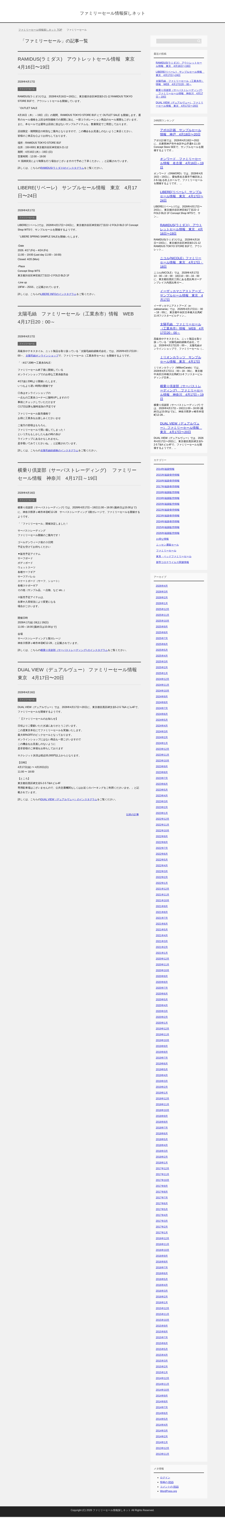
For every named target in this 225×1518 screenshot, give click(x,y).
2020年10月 (162, 971)
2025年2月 (162, 668)
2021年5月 (162, 930)
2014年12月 (162, 1379)
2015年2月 (162, 1367)
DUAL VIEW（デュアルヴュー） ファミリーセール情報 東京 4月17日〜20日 (181, 429)
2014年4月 (162, 1426)
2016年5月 (162, 1280)
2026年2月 (162, 598)
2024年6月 (162, 715)
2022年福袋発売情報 (167, 511)
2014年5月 (162, 1420)
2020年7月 (162, 989)
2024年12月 (162, 680)
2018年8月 (162, 1123)
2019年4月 (162, 1076)
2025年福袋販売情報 (167, 528)
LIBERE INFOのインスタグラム (58, 295)
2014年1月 (162, 1443)
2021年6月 (162, 925)
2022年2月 (162, 878)
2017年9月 (162, 1187)
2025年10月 (162, 622)
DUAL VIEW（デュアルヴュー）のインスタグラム (68, 800)
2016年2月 (162, 1297)
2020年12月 (162, 960)
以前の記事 (132, 815)
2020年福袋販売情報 (167, 505)
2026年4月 (162, 587)
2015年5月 (162, 1350)
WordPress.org (168, 1492)
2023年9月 (162, 767)
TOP (40, 31)
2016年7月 (162, 1268)
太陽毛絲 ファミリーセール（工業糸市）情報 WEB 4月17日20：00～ (182, 330)
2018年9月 (162, 1117)
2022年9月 (162, 837)
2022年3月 (162, 872)
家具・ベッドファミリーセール (174, 557)
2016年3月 (162, 1292)
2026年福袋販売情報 (167, 534)
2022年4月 (162, 866)
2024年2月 (162, 738)
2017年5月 (162, 1210)
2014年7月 (162, 1408)
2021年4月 (162, 936)
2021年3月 (162, 942)
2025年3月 (162, 662)
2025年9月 (162, 627)
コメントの (169, 1488)
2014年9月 (162, 1396)
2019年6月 (162, 1064)
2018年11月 (162, 1105)
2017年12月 (162, 1169)
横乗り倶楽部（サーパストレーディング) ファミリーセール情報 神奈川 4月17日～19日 (179, 94)
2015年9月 (162, 1327)
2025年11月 (162, 616)
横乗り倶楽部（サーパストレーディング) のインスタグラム (74, 651)
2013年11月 (162, 1455)
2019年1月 (162, 1094)
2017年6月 (162, 1204)
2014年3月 (162, 1431)
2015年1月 (162, 1373)
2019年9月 (162, 1047)
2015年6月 (162, 1344)
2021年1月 (162, 954)
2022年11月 (162, 826)
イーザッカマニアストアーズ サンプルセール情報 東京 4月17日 (182, 296)
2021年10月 (162, 901)
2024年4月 (162, 726)
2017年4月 (162, 1216)
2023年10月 (162, 761)
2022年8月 (162, 843)
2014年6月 (162, 1414)
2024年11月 (162, 686)
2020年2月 (162, 1018)
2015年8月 (162, 1332)
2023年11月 (162, 756)
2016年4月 (162, 1286)
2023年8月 (162, 773)
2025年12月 (162, 610)
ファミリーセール (27, 90)
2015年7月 (162, 1338)
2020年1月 (162, 1024)
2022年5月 (162, 860)
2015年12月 (162, 1309)
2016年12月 (162, 1239)
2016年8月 (162, 1262)
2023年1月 (162, 814)
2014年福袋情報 (165, 470)
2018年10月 (162, 1111)
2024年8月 (162, 703)
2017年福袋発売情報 (167, 487)
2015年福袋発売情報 (167, 476)
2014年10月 (162, 1391)
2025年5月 (162, 651)
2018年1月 (162, 1163)
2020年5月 (162, 1000)
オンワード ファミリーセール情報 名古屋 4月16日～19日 (182, 164)
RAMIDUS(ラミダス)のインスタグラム (62, 169)
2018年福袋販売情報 (167, 493)
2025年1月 (162, 674)
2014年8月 (162, 1402)
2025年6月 (162, 645)
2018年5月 (162, 1140)
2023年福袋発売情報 (167, 516)
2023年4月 (162, 796)
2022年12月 (162, 820)
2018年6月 (162, 1134)
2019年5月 (162, 1070)
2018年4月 (162, 1146)
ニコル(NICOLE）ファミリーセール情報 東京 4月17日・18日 (181, 263)
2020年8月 (162, 983)
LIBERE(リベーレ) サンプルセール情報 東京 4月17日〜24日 (181, 197)
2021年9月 (162, 907)
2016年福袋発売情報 (167, 481)
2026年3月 (162, 592)
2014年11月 (162, 1385)
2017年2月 (162, 1228)
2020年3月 (162, 1012)
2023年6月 (162, 785)
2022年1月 (162, 884)
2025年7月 (162, 639)
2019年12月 (162, 1029)
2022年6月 (162, 855)
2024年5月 (162, 721)
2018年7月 (162, 1128)
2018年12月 (162, 1099)
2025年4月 (162, 657)
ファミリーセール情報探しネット (112, 13)
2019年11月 (162, 1035)
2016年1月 (162, 1303)
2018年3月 (162, 1152)
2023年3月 (162, 802)
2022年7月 (162, 849)
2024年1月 (162, 744)
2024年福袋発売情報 (167, 522)
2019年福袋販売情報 (167, 499)
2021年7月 (162, 919)
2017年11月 (162, 1175)
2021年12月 (162, 890)
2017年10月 (162, 1181)
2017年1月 (162, 1233)
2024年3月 (162, 732)
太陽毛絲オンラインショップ (42, 356)
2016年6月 (162, 1274)
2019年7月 (162, 1059)
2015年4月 (162, 1356)
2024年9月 (162, 697)
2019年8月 (162, 1053)
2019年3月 (162, 1082)
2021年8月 (162, 913)
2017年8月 (162, 1193)
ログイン (165, 1478)
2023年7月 (162, 779)
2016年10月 (162, 1251)
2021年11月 (162, 895)
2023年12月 (162, 750)
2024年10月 (162, 692)
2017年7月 (162, 1198)
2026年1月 (162, 604)
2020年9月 (162, 977)
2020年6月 (162, 994)
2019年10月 (162, 1041)
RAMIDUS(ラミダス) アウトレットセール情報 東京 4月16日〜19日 (181, 230)
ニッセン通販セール (167, 546)
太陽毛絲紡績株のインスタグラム (59, 451)
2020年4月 (162, 1006)
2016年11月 (162, 1245)
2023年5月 (162, 791)
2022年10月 (162, 831)
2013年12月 (162, 1449)
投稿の (166, 1483)
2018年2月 (162, 1158)
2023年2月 (162, 808)
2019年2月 (162, 1088)
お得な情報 (162, 540)
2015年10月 (162, 1321)
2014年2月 (162, 1437)
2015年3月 (162, 1362)
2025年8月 (162, 633)
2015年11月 (162, 1315)
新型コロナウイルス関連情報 (172, 563)
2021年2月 (162, 948)
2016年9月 (162, 1257)
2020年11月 (162, 965)
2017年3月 (162, 1222)
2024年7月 (162, 709)
